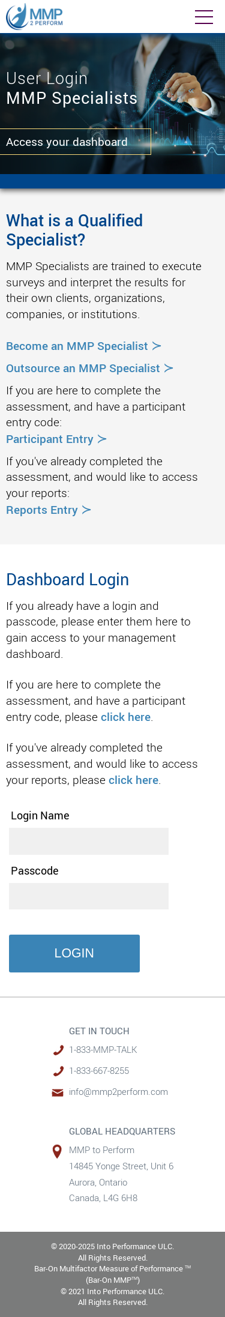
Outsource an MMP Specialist (90, 367)
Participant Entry (56, 438)
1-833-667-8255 (99, 1070)
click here (126, 716)
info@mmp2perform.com (118, 1091)
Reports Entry (49, 509)
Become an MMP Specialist (84, 345)
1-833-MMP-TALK (103, 1049)
